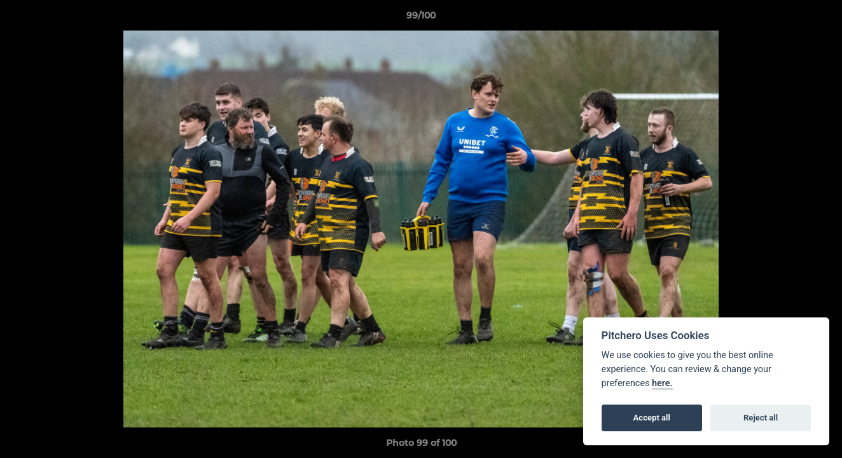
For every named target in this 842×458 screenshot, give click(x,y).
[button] (819, 18)
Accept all (651, 417)
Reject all (760, 417)
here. (662, 383)
